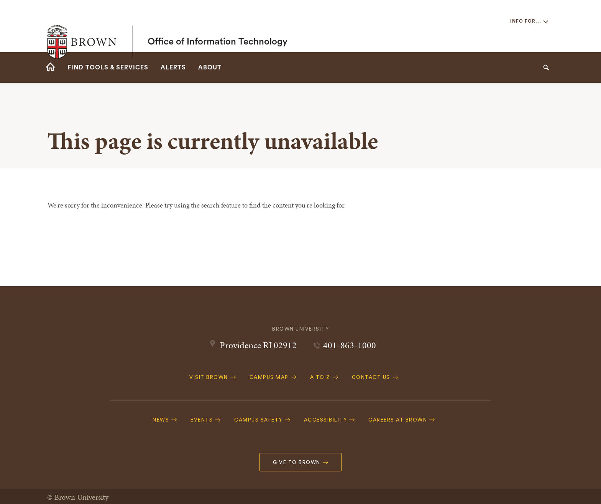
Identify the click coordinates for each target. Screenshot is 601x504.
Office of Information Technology (217, 26)
